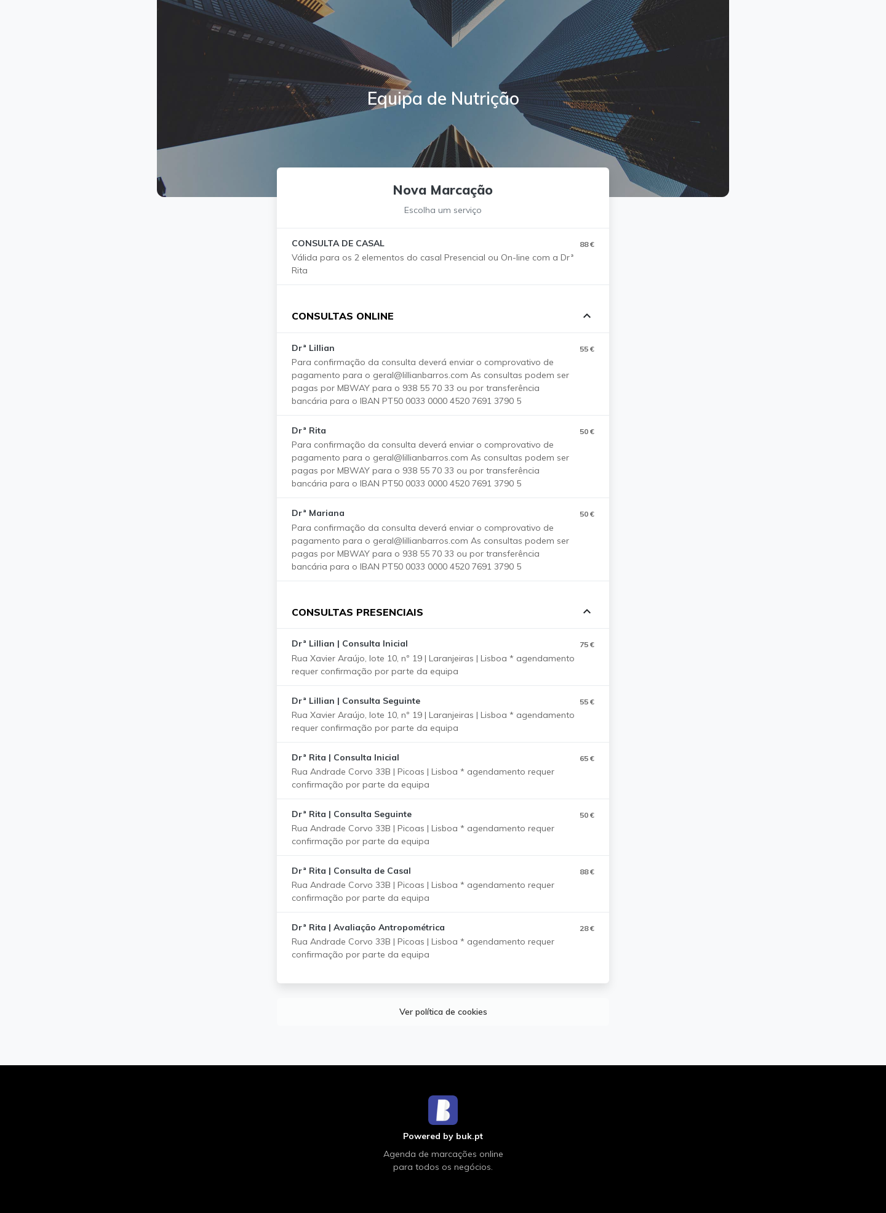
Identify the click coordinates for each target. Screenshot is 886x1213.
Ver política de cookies (443, 1011)
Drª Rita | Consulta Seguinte (352, 814)
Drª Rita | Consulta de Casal (351, 870)
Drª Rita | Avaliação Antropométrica (368, 927)
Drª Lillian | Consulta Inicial (350, 643)
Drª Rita (309, 430)
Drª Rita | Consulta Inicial (345, 757)
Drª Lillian (313, 347)
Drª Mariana (318, 512)
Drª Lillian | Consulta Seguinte (356, 700)
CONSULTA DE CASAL (338, 243)
